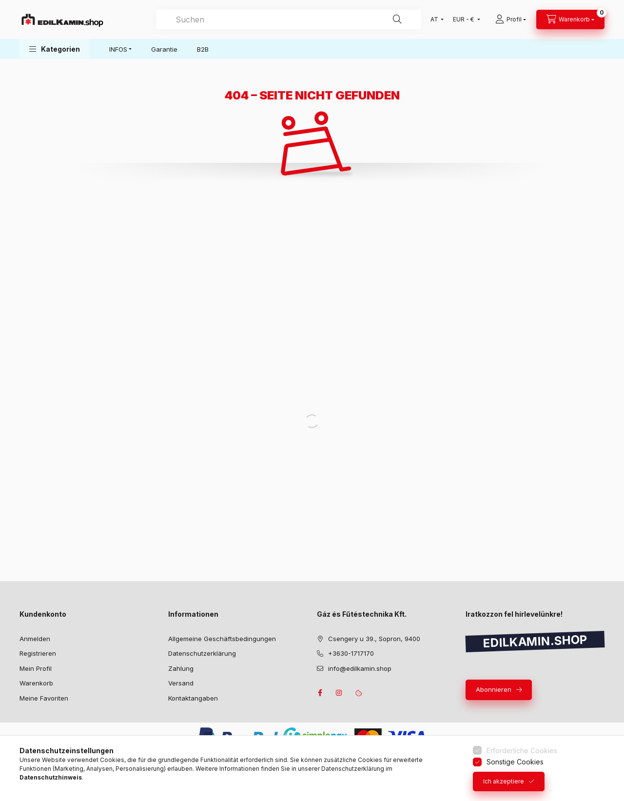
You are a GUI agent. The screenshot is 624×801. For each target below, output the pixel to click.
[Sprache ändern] (435, 19)
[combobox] (288, 19)
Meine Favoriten (44, 698)
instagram (339, 693)
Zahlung (181, 668)
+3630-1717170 (351, 653)
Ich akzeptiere (503, 781)
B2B (203, 49)
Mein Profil (36, 668)
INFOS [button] (118, 49)
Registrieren (38, 653)
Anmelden (35, 639)
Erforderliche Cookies (522, 750)
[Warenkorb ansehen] (570, 19)
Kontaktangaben (193, 698)
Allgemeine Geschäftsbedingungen (222, 639)
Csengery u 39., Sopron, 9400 (374, 639)
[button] (55, 49)
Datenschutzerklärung (202, 653)
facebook (320, 693)
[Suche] (397, 19)
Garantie (164, 49)
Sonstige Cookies (515, 762)
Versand (181, 683)
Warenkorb (36, 683)
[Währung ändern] (464, 19)
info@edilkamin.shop (359, 668)
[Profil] (510, 19)
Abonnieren (493, 689)
